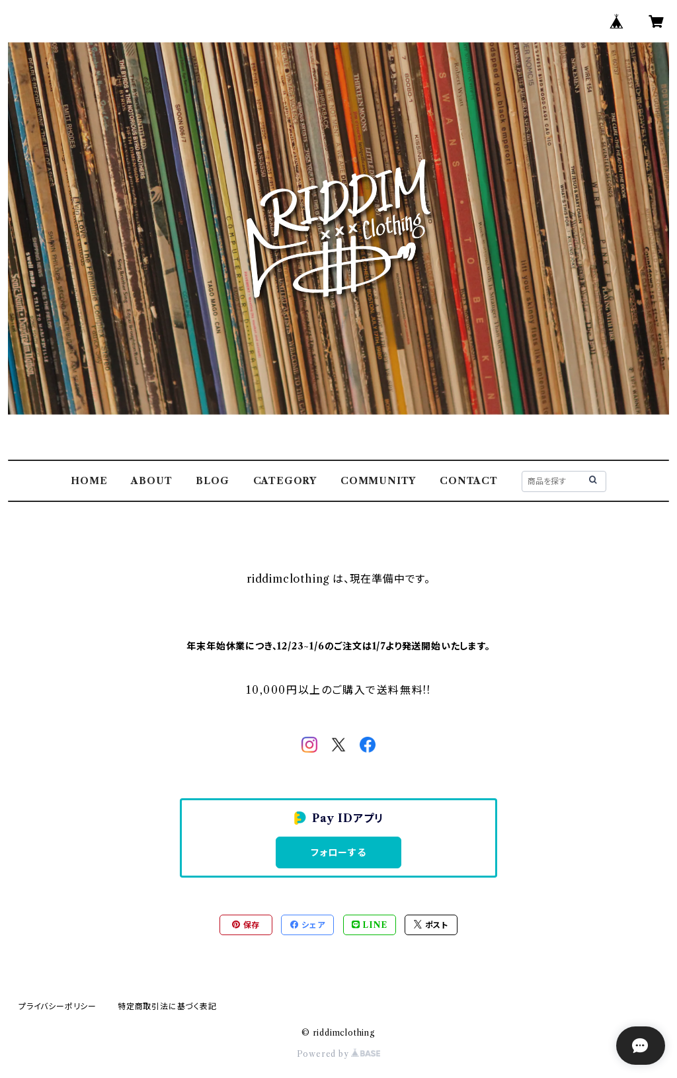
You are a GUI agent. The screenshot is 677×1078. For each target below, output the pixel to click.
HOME (89, 481)
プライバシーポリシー (58, 1006)
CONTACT (469, 481)
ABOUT (151, 481)
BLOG (212, 481)
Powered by (339, 1054)
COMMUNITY (378, 481)
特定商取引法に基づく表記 (167, 1006)
